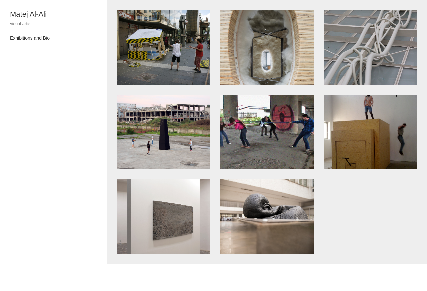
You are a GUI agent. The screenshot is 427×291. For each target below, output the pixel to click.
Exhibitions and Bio (30, 38)
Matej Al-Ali (28, 14)
